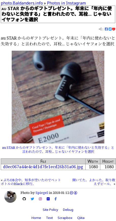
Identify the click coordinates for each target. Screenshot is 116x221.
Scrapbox (65, 217)
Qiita (81, 217)
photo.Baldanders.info (22, 3)
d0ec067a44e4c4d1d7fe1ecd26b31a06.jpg (43, 167)
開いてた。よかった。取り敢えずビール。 (93, 182)
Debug (68, 209)
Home (36, 217)
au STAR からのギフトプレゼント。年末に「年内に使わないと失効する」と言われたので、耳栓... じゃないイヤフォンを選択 (58, 149)
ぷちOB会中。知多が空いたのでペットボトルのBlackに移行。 (31, 182)
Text (49, 217)
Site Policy (50, 209)
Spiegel (42, 192)
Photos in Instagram (66, 3)
